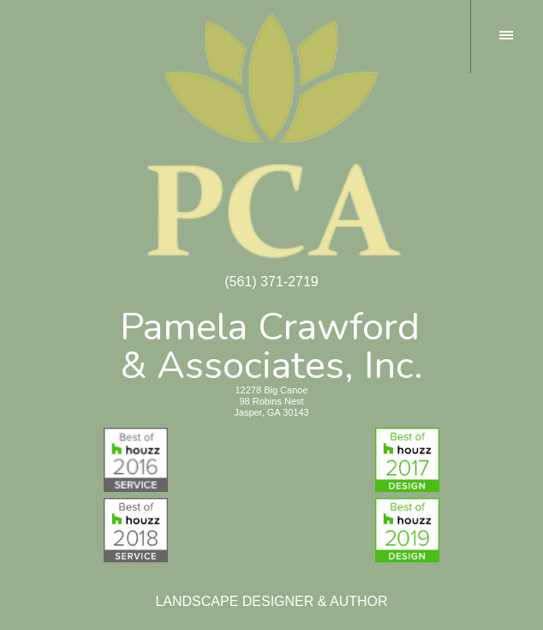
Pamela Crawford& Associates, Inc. (271, 343)
